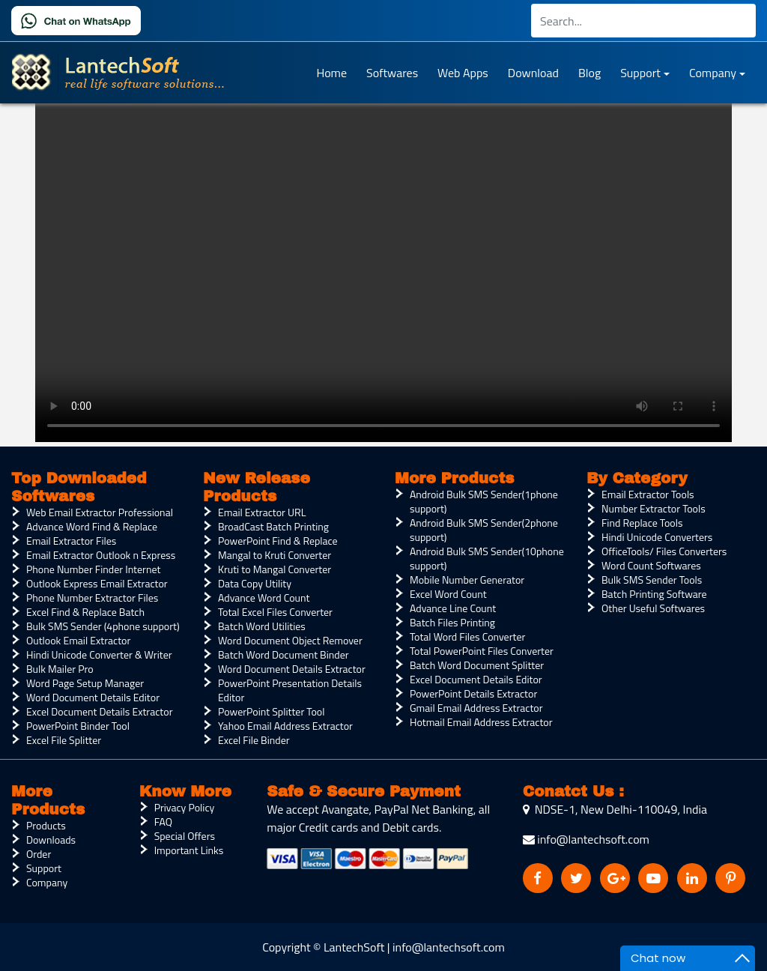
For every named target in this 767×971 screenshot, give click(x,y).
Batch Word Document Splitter (477, 665)
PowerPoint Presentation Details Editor (290, 690)
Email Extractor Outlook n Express (100, 555)
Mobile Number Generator (467, 579)
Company (712, 73)
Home (331, 73)
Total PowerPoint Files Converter (482, 651)
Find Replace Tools (641, 522)
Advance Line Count (453, 608)
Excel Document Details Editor (476, 679)
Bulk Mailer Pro (60, 669)
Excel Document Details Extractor (99, 711)
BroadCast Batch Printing (273, 526)
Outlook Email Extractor (78, 640)
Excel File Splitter (63, 740)
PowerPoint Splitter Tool (271, 711)
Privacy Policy (184, 807)
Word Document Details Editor (93, 697)
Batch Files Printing (452, 622)
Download (533, 73)
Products (46, 825)
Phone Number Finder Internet (93, 569)
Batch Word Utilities (262, 626)
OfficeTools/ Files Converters (664, 551)
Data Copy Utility (254, 583)
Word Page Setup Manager (85, 683)
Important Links (189, 850)
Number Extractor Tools (653, 508)
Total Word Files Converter (467, 636)
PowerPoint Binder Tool (78, 725)
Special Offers (184, 836)
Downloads (51, 839)
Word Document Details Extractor (292, 669)
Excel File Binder (254, 740)
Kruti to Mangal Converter (274, 569)
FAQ (163, 821)
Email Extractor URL (262, 512)
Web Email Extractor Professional (99, 512)
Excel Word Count (448, 594)
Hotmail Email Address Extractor (481, 722)
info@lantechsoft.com (586, 839)
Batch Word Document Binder (283, 654)
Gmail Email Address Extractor (476, 708)
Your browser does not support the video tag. (383, 268)
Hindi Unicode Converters (656, 537)
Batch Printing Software (654, 594)
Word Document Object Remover (290, 640)
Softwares (392, 73)
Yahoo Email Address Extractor (285, 725)
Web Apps (462, 73)
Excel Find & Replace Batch (85, 612)
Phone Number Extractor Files (92, 597)
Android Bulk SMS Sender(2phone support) (484, 530)
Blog (589, 73)
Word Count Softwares (651, 565)
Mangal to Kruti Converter (274, 555)
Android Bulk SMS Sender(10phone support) (487, 558)
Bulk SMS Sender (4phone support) (103, 626)
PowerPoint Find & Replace (278, 540)
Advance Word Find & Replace (91, 526)
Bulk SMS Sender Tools (651, 579)
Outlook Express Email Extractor (97, 583)
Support (640, 73)
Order (38, 854)
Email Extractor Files (71, 540)
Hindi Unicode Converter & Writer (99, 654)
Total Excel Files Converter (275, 612)
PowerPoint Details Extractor (473, 693)
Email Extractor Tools (647, 494)
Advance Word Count (263, 597)
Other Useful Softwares (653, 608)
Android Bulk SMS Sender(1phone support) (484, 501)
